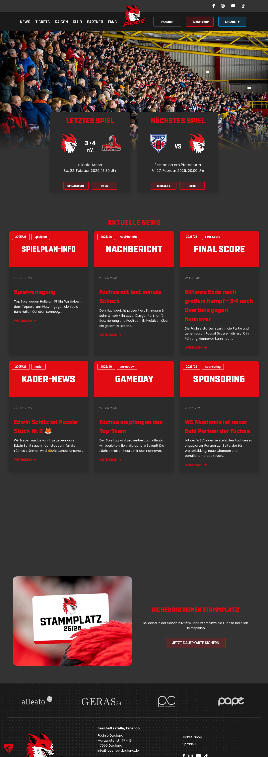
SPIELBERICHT (75, 186)
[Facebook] (213, 6)
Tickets (42, 21)
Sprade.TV (190, 744)
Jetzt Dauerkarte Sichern (195, 643)
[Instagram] (223, 6)
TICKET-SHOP (200, 21)
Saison (61, 21)
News (25, 21)
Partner (95, 21)
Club (77, 21)
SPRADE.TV (232, 21)
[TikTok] (243, 6)
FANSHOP (167, 21)
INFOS (105, 186)
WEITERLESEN (25, 321)
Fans (112, 21)
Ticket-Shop (192, 737)
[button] (9, 748)
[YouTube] (233, 6)
